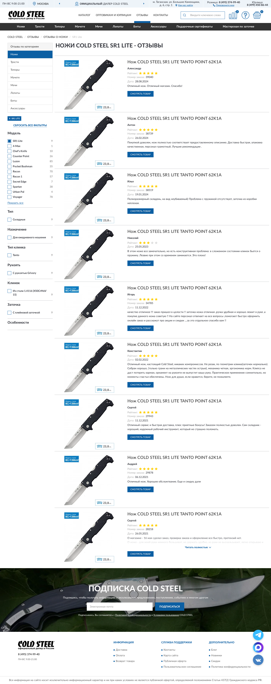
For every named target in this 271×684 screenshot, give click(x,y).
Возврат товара (125, 661)
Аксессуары (158, 26)
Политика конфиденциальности (230, 667)
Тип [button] (10, 211)
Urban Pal (18, 192)
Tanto (16, 255)
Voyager (17, 197)
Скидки (215, 661)
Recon (16, 171)
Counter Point (21, 156)
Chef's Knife (20, 151)
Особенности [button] (18, 322)
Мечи (99, 26)
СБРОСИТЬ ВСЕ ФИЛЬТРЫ (30, 125)
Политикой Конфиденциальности (133, 615)
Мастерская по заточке (238, 26)
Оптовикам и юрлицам (113, 15)
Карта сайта (171, 655)
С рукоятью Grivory (24, 273)
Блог (214, 650)
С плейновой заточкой (26, 312)
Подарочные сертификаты (195, 26)
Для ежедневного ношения (29, 237)
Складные (19, 219)
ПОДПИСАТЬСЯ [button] (169, 606)
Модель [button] (14, 133)
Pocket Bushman (22, 166)
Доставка (121, 650)
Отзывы (142, 15)
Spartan (17, 187)
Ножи (21, 26)
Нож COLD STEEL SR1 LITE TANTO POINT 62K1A (174, 62)
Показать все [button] (15, 203)
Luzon (16, 161)
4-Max (16, 146)
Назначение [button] (17, 229)
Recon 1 (17, 176)
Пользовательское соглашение (182, 667)
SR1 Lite (17, 141)
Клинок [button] (14, 283)
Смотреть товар (140, 94)
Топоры (60, 26)
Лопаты (118, 26)
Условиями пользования (166, 615)
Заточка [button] (14, 304)
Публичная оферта (175, 661)
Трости (39, 26)
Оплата (120, 655)
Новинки (216, 655)
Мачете (80, 26)
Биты (137, 26)
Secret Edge (19, 181)
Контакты (160, 15)
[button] (223, 5)
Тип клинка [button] (16, 247)
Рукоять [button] (14, 265)
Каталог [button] (84, 15)
